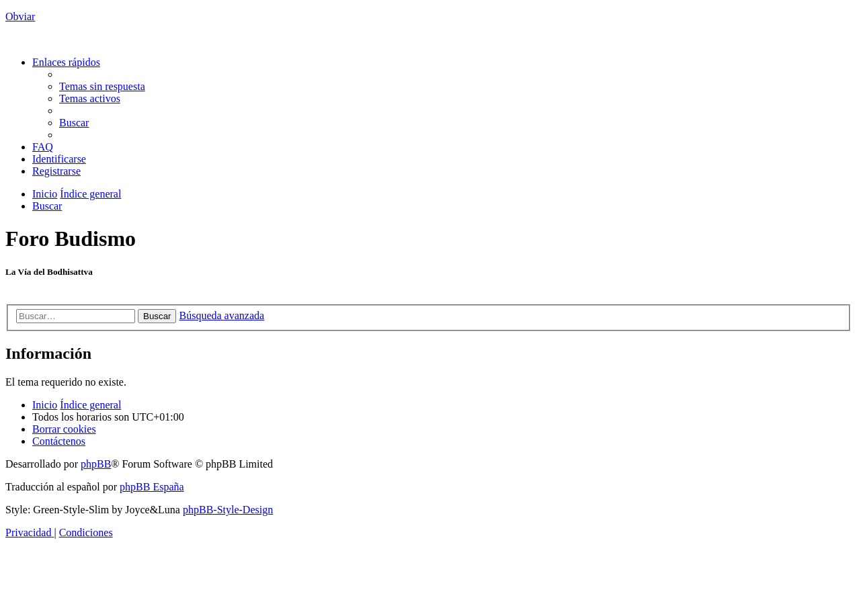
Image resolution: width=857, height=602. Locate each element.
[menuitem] (102, 86)
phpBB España (152, 486)
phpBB (96, 464)
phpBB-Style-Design (228, 509)
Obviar (20, 16)
